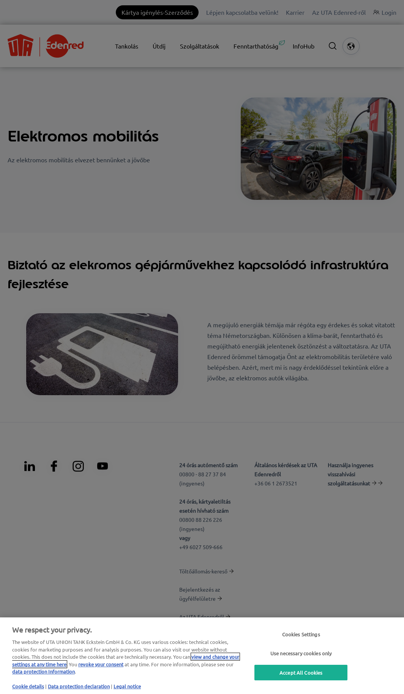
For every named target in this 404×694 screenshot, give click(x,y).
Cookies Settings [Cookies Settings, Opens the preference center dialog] (301, 634)
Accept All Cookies (300, 672)
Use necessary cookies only (300, 653)
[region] (202, 655)
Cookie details (28, 686)
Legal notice (127, 686)
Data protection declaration (79, 686)
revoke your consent (100, 664)
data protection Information (43, 671)
